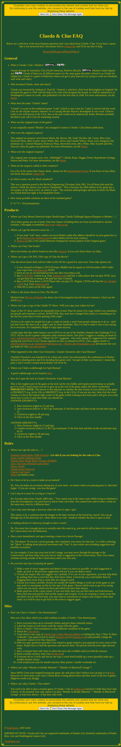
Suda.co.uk (22, 241)
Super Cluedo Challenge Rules (26, 458)
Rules (68, 51)
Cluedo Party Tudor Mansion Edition (62, 634)
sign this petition (37, 346)
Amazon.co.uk (40, 270)
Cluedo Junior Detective (23, 469)
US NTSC (28, 275)
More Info (44, 14)
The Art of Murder (34, 297)
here (19, 300)
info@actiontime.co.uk (22, 343)
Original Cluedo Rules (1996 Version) (29, 455)
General (48, 51)
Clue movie (33, 631)
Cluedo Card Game (20, 472)
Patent (14, 98)
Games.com (79, 689)
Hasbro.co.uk (42, 238)
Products (58, 51)
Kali (112, 672)
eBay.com (49, 224)
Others (14, 474)
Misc (75, 51)
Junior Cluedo (18, 466)
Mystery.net (57, 653)
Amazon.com (59, 275)
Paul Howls (12, 728)
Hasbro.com (28, 238)
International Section (77, 171)
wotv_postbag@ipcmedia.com (26, 338)
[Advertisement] (61, 23)
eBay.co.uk (62, 224)
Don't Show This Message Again (67, 14)
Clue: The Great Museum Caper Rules (30, 463)
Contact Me (70, 46)
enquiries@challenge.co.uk (48, 343)
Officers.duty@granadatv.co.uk (79, 343)
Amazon (62, 251)
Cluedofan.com (12, 741)
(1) (62, 157)
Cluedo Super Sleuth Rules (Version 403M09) (34, 460)
